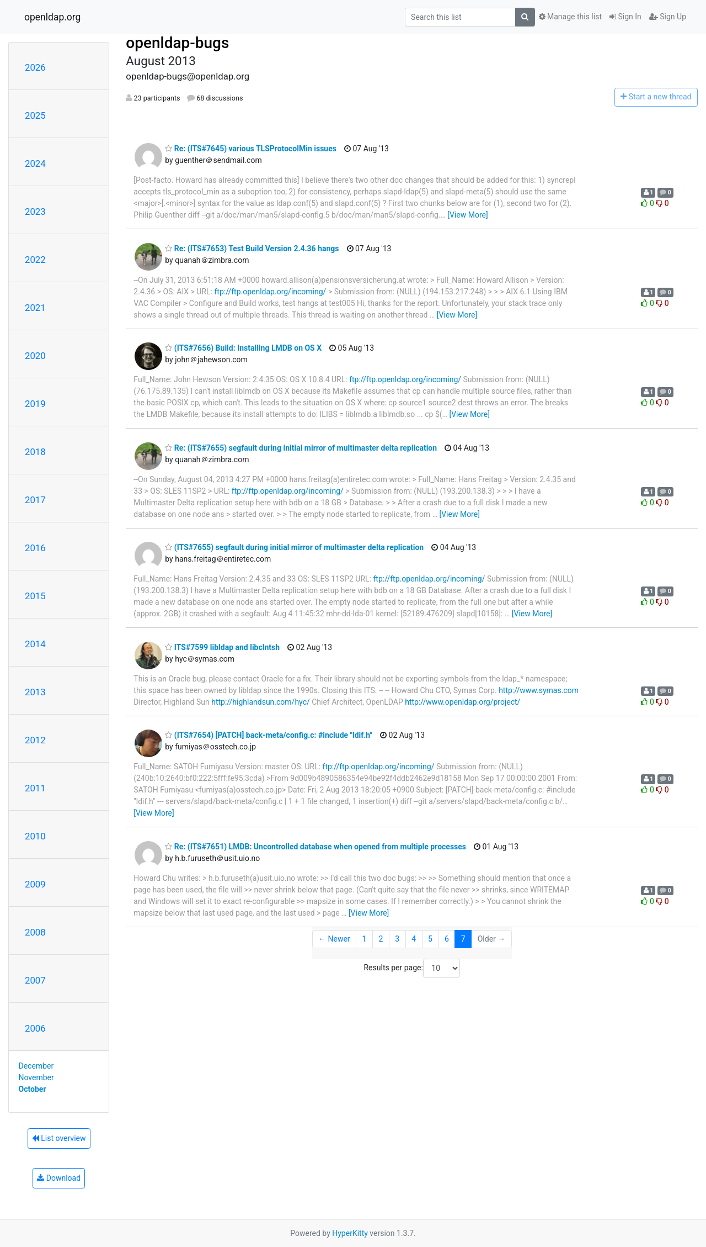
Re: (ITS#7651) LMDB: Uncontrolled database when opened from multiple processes (315, 846)
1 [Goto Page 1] (364, 938)
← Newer (334, 938)
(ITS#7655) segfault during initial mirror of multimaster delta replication (294, 547)
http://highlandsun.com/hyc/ (260, 702)
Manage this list (570, 16)
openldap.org (52, 17)
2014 (35, 643)
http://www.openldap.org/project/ (462, 702)
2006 (35, 1028)
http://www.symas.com (539, 690)
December (36, 1065)
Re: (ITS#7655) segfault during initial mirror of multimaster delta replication (301, 447)
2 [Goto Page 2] (380, 938)
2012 (35, 740)
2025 (35, 115)
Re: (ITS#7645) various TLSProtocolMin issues (250, 148)
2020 (35, 355)
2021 (35, 307)
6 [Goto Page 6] (447, 938)
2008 (35, 932)
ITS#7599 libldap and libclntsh (222, 647)
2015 (35, 595)
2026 (35, 67)
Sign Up (667, 16)
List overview (59, 1138)
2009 (35, 884)
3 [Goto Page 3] (397, 938)
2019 (35, 403)
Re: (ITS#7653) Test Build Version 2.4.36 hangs (252, 248)
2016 (35, 547)
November (36, 1077)
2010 (35, 836)
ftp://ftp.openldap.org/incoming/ (270, 291)
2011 (35, 788)
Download (59, 1178)
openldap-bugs (177, 43)
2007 (35, 980)
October (32, 1089)
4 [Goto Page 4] (413, 938)
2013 (35, 692)
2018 (35, 451)
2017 (35, 499)
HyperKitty (350, 1233)
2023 (35, 211)
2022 (35, 259)
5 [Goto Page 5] (430, 938)
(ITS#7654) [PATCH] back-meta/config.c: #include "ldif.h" (268, 735)
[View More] (467, 214)
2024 (35, 163)
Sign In (625, 16)
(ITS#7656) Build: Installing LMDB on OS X (243, 348)
